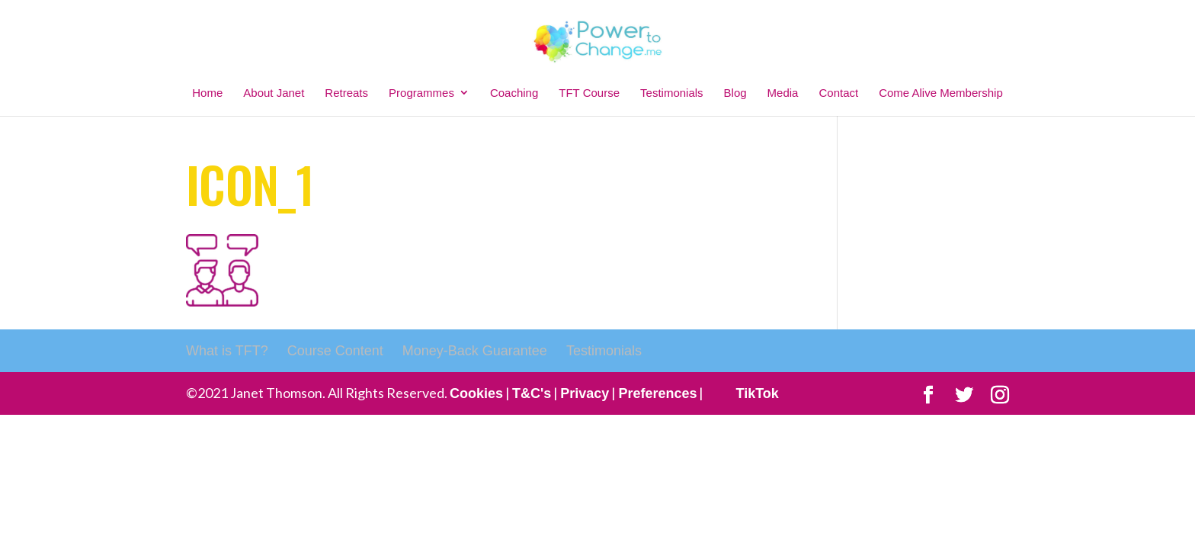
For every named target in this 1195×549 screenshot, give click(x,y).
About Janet (273, 92)
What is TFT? (227, 350)
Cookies (476, 393)
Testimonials (671, 92)
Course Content (335, 350)
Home (207, 92)
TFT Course (589, 92)
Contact (838, 92)
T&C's (531, 393)
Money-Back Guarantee (474, 350)
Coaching (514, 92)
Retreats (346, 92)
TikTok (756, 393)
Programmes (421, 92)
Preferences (657, 393)
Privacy (584, 393)
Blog (735, 92)
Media (783, 92)
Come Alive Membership (941, 92)
